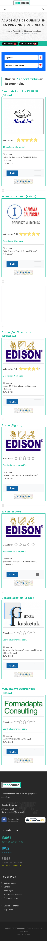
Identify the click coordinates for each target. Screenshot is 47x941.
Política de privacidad (13, 894)
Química (16, 34)
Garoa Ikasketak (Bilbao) (18, 598)
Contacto (8, 887)
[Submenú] (37, 173)
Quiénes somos (10, 883)
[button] (23, 3)
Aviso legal (8, 890)
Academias (17, 31)
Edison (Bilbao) (11, 511)
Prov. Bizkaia (29, 43)
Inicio (8, 31)
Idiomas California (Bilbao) (19, 196)
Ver (12, 173)
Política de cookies (11, 898)
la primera (15, 465)
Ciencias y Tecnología (32, 31)
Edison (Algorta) (12, 425)
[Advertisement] (23, 303)
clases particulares (12, 863)
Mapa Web (8, 909)
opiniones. (14, 147)
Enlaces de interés (11, 906)
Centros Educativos (12, 842)
